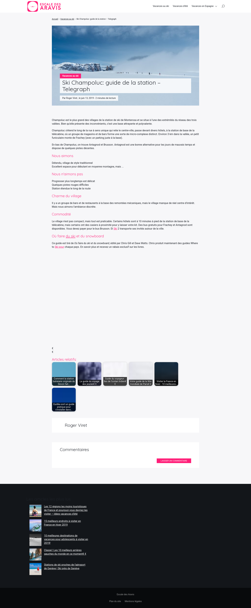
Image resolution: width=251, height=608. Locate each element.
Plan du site (115, 601)
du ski (70, 236)
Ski (115, 228)
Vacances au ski (161, 6)
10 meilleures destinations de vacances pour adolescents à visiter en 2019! (66, 539)
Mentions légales (133, 601)
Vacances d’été (180, 6)
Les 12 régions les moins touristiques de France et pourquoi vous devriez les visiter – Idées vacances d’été (66, 510)
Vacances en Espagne (203, 6)
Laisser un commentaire (174, 461)
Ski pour (59, 246)
